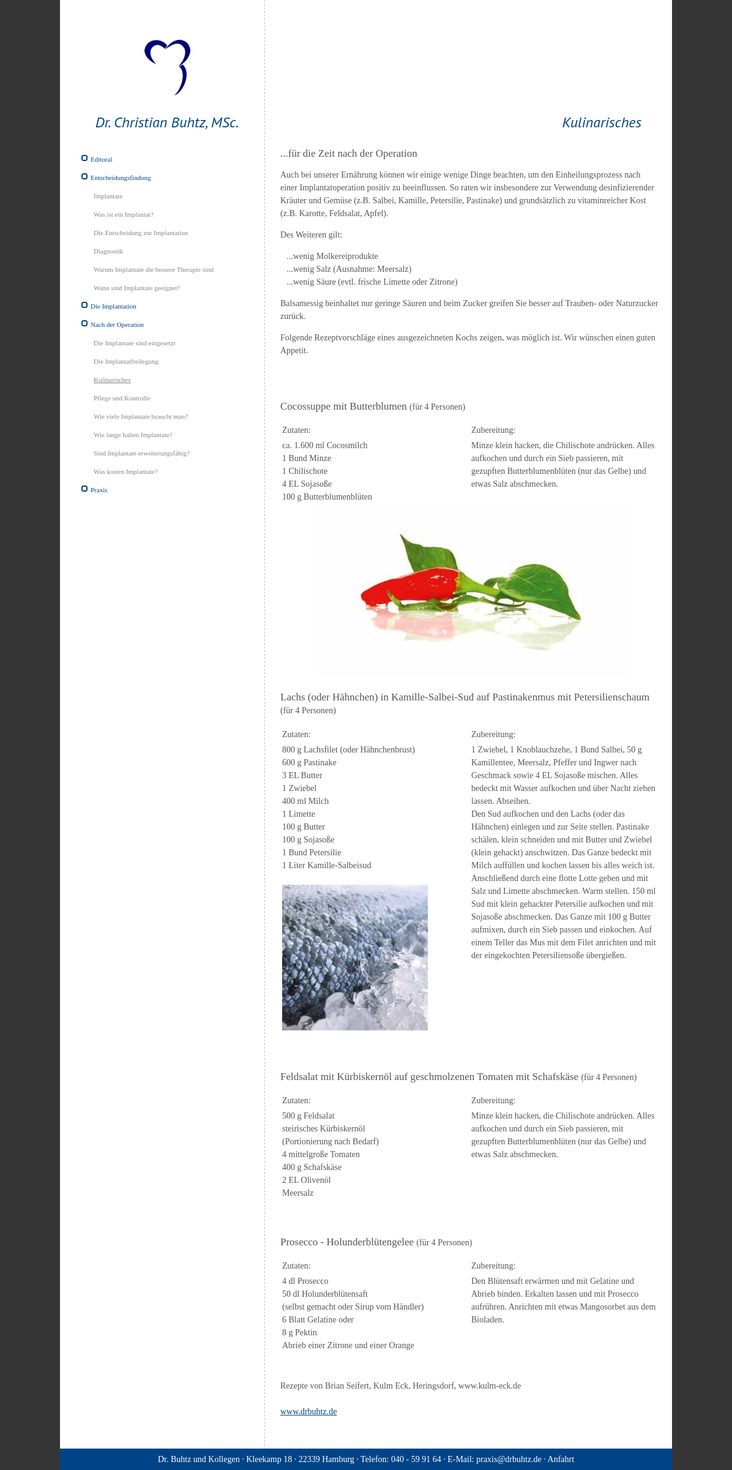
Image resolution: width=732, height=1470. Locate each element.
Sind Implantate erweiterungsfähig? (142, 453)
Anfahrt (561, 1459)
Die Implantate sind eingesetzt (134, 343)
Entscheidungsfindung (121, 177)
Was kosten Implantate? (126, 471)
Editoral (101, 159)
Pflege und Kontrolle (122, 398)
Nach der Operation (117, 324)
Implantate (108, 196)
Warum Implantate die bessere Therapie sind (154, 269)
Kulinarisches (112, 379)
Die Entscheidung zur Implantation (141, 232)
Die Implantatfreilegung (126, 361)
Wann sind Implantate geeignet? (137, 287)
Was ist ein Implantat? (124, 214)
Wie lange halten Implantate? (133, 434)
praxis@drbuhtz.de (509, 1459)
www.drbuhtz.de (308, 1411)
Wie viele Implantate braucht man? (141, 416)
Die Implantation (113, 306)
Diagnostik (108, 251)
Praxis (99, 489)
